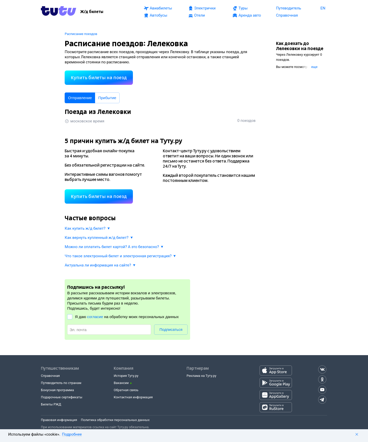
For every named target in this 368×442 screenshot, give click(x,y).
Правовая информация (59, 420)
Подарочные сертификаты (61, 397)
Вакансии (121, 383)
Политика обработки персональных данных (115, 420)
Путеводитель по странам (61, 383)
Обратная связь (126, 390)
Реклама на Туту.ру (201, 376)
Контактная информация (133, 397)
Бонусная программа (57, 390)
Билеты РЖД (51, 404)
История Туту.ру (126, 376)
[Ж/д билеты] (91, 11)
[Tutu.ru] (58, 11)
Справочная (50, 376)
